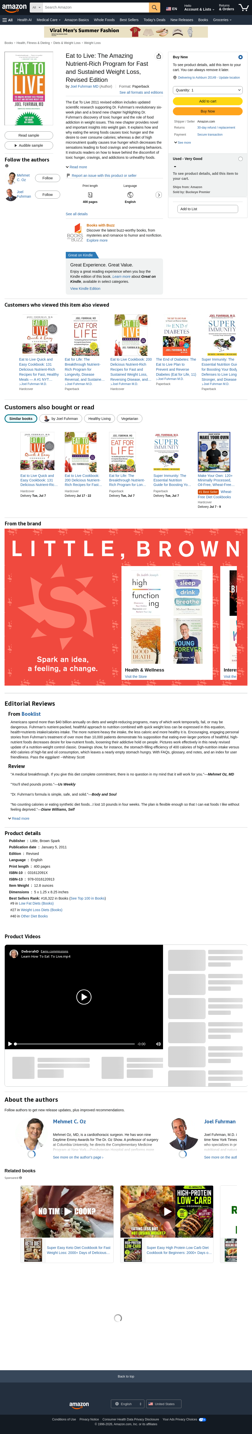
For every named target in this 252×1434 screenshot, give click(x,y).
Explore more (97, 240)
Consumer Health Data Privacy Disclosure (131, 1419)
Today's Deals (155, 20)
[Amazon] (15, 7)
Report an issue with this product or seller (101, 176)
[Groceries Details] (231, 20)
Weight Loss (92, 43)
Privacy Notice (89, 1419)
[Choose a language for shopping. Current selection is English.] (124, 1403)
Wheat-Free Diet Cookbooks (215, 494)
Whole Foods (104, 20)
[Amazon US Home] (79, 1406)
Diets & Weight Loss (67, 43)
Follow (48, 178)
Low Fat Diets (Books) (36, 903)
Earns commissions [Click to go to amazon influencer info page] (54, 951)
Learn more (121, 276)
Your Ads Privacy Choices (180, 1419)
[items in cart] (243, 7)
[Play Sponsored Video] (67, 1211)
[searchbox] (96, 7)
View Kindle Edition (85, 289)
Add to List (188, 209)
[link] (40, 369)
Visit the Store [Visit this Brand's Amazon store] (136, 677)
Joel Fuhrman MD (84, 86)
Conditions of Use (64, 1419)
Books (203, 20)
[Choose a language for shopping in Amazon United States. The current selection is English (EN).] (170, 8)
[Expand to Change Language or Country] (140, 1404)
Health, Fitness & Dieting (33, 43)
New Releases (182, 20)
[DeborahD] (30, 951)
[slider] (75, 1043)
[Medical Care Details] (60, 20)
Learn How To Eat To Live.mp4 (45, 956)
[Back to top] (126, 1381)
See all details (77, 214)
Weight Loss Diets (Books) (41, 910)
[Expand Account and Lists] (213, 9)
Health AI (24, 20)
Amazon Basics (77, 20)
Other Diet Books (34, 916)
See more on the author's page (77, 1157)
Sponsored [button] (14, 1177)
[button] (7, 20)
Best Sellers (129, 20)
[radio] (21, 418)
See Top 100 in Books (88, 898)
